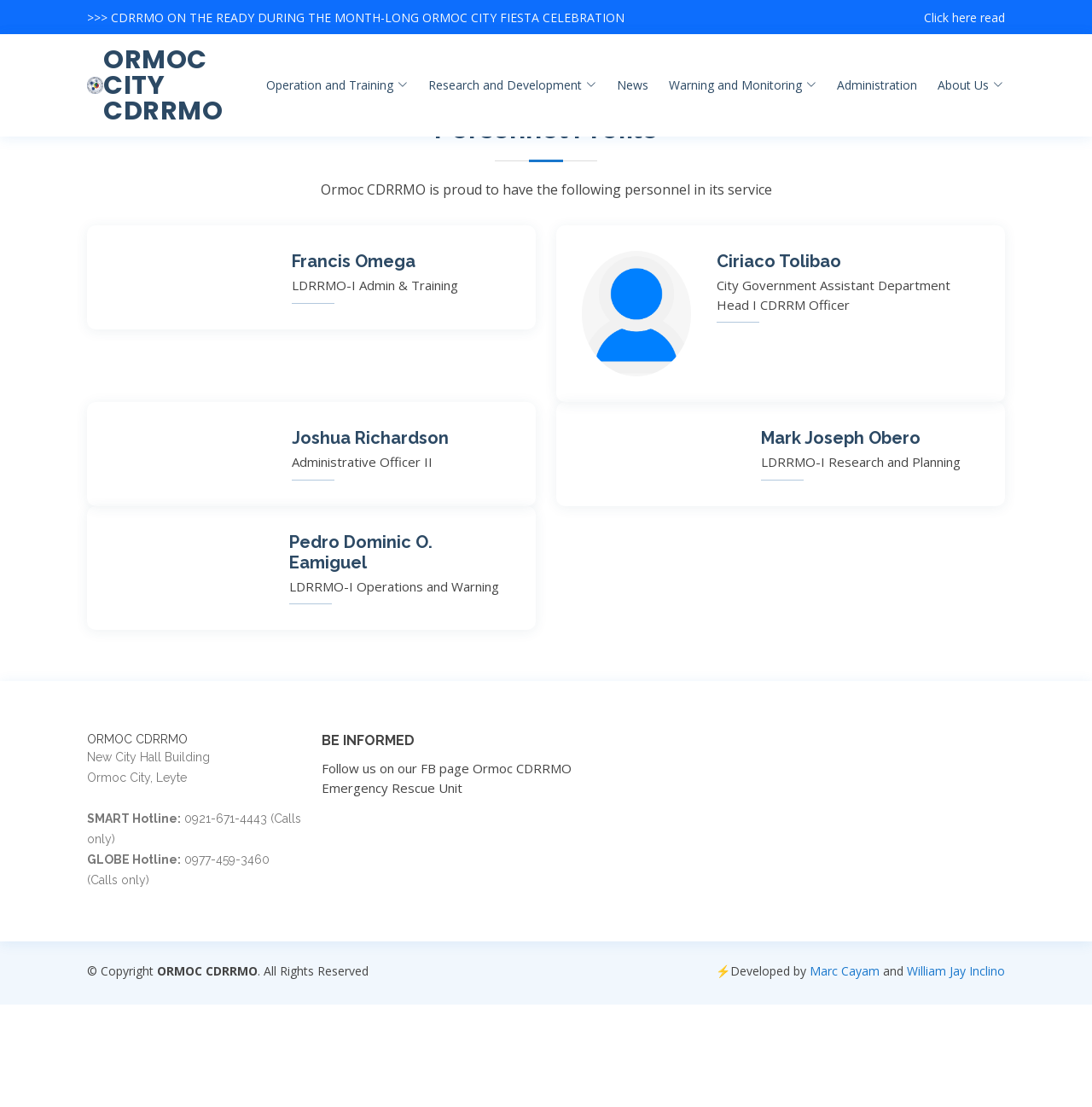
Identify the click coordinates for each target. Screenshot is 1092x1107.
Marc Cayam (845, 971)
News (632, 85)
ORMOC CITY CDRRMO (163, 85)
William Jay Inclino (956, 971)
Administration (877, 85)
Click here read (964, 17)
